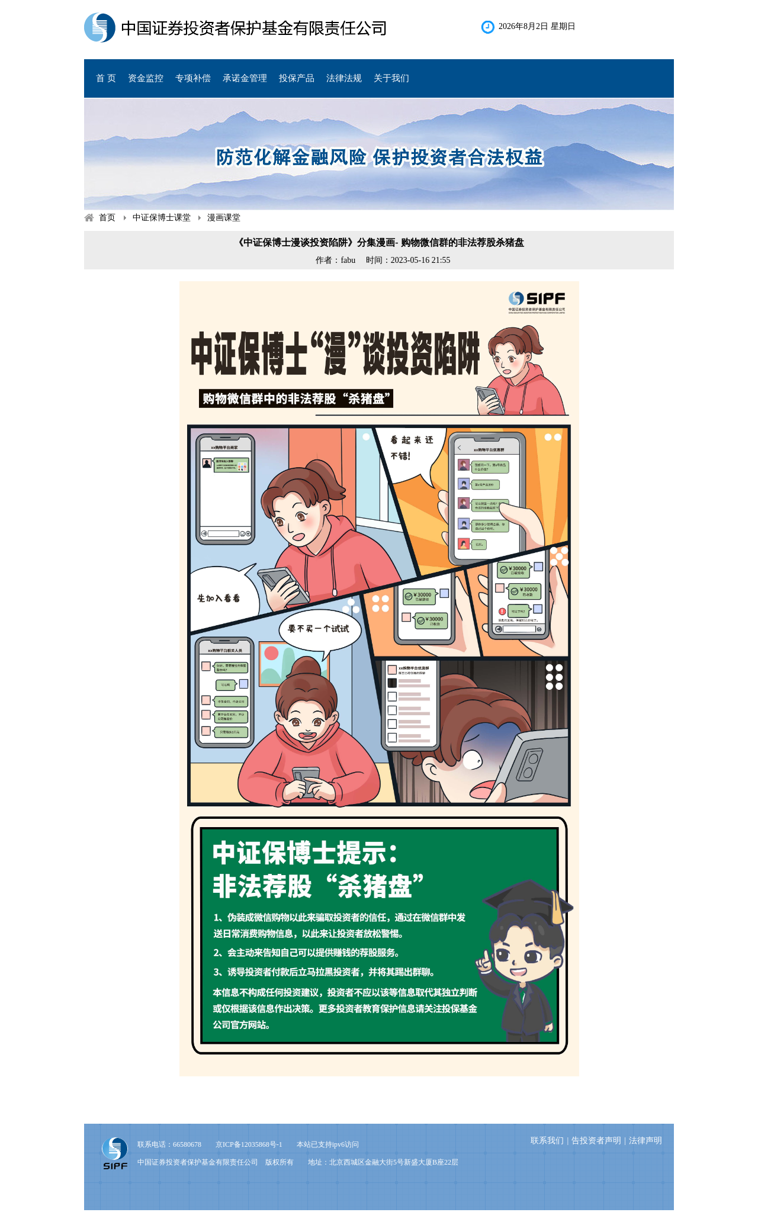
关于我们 (391, 78)
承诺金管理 (245, 78)
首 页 (106, 78)
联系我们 (547, 1140)
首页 (107, 217)
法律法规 (344, 78)
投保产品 (296, 78)
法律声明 (645, 1140)
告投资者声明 (596, 1140)
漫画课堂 (223, 217)
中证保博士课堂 (162, 217)
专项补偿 (193, 78)
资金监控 (145, 78)
